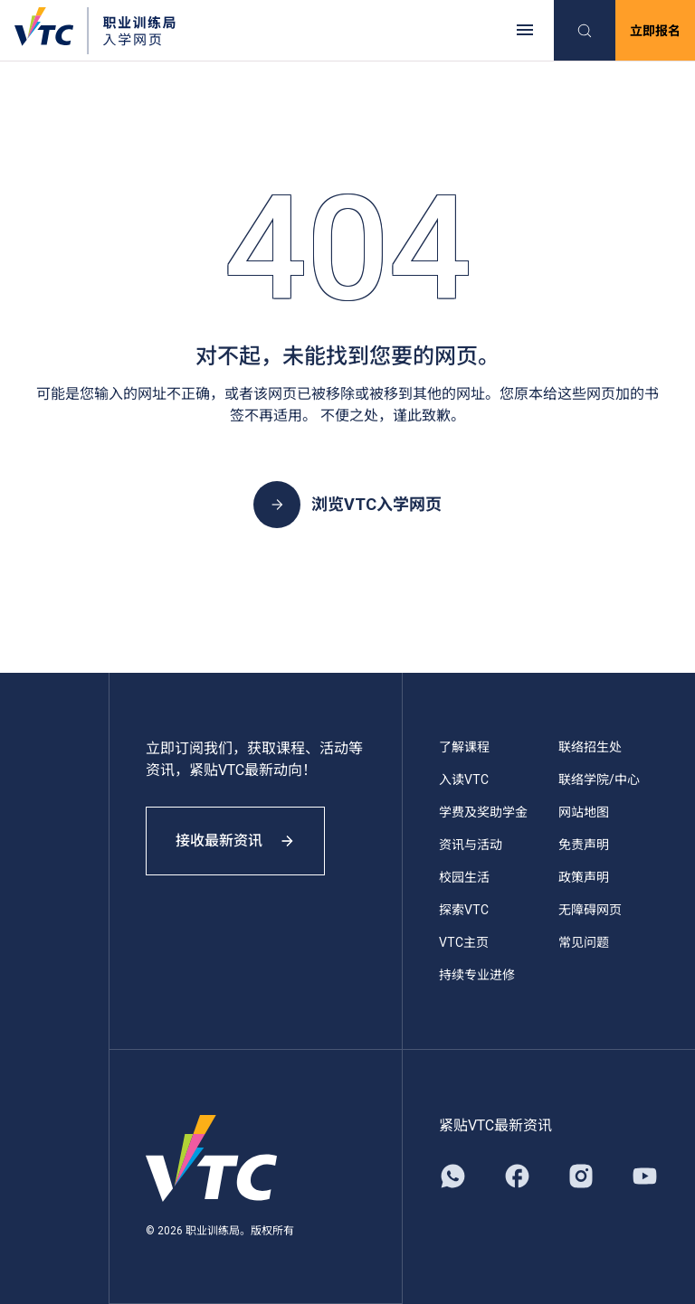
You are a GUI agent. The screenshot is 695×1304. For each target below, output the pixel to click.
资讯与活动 (470, 844)
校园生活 (464, 877)
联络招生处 (590, 747)
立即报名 (655, 31)
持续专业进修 (477, 975)
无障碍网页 (590, 909)
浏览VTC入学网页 (347, 504)
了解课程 (464, 747)
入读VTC (464, 779)
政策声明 (583, 877)
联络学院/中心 (599, 779)
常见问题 (583, 942)
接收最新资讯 (235, 840)
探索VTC (464, 909)
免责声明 (583, 844)
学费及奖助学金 (483, 812)
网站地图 (583, 812)
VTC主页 (464, 942)
